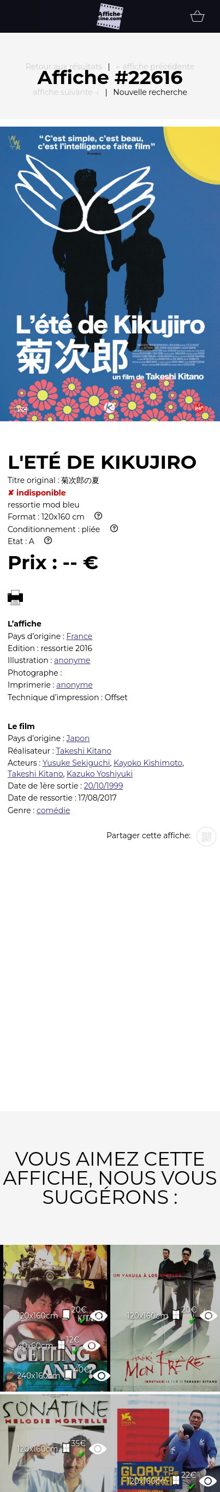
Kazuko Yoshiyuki (100, 648)
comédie (53, 684)
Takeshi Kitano (83, 625)
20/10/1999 (103, 660)
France (80, 510)
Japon (78, 612)
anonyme (72, 534)
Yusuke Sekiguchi (76, 637)
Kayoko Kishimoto (148, 637)
